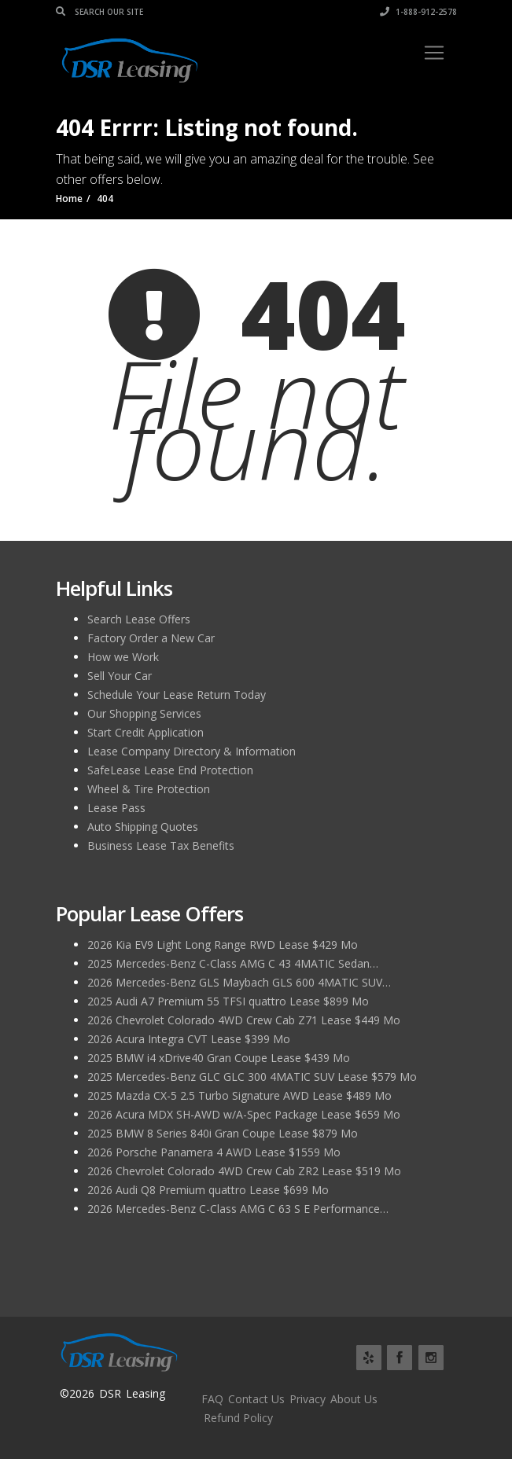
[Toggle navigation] (434, 52)
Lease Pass (116, 807)
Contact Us (256, 1398)
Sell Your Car (119, 675)
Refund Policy (238, 1417)
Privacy (307, 1398)
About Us (354, 1398)
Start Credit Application (145, 732)
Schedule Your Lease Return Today (176, 694)
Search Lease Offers (138, 619)
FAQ (212, 1398)
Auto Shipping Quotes (142, 826)
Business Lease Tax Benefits (160, 845)
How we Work (123, 656)
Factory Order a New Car (151, 637)
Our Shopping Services (144, 713)
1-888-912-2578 (418, 11)
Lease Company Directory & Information (191, 751)
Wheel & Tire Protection (148, 788)
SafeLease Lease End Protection (170, 770)
